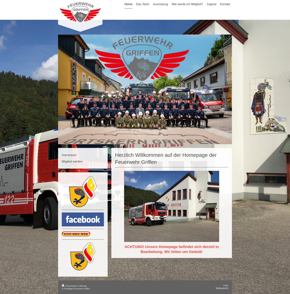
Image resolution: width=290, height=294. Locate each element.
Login (225, 285)
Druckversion (70, 286)
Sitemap (83, 286)
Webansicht (222, 288)
